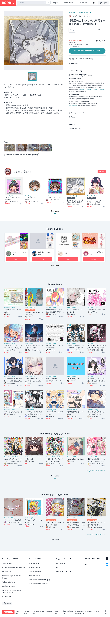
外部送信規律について (68, 612)
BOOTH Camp (6, 596)
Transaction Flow (34, 575)
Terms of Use (26, 612)
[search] (43, 2)
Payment (74, 117)
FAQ (57, 567)
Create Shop (84, 3)
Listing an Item (6, 563)
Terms (71, 124)
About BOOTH (69, 3)
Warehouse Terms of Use (38, 612)
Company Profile (17, 612)
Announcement (61, 563)
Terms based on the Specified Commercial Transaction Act (87, 612)
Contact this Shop (75, 128)
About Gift (74, 63)
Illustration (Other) (85, 12)
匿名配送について (8, 571)
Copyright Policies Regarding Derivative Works (11, 591)
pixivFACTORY (73, 106)
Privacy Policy (56, 612)
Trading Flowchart (77, 113)
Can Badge (28, 196)
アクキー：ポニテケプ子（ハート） (12, 198)
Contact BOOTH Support (64, 571)
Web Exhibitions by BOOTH (38, 584)
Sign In (55, 3)
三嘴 (65, 253)
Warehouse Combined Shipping (39, 580)
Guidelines (49, 611)
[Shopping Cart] (94, 3)
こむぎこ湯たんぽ (22, 171)
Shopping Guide (34, 567)
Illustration (72, 12)
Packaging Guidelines (9, 582)
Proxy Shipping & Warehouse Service (11, 577)
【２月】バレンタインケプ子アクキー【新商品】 (95, 201)
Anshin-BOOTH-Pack (85, 89)
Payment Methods (35, 571)
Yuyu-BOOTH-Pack (98, 89)
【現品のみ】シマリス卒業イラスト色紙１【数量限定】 (74, 201)
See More (55, 267)
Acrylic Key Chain (10, 196)
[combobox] (31, 3)
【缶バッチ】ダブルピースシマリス (33, 198)
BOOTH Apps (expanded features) (13, 567)
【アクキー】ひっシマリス (54, 198)
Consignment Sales (8, 586)
